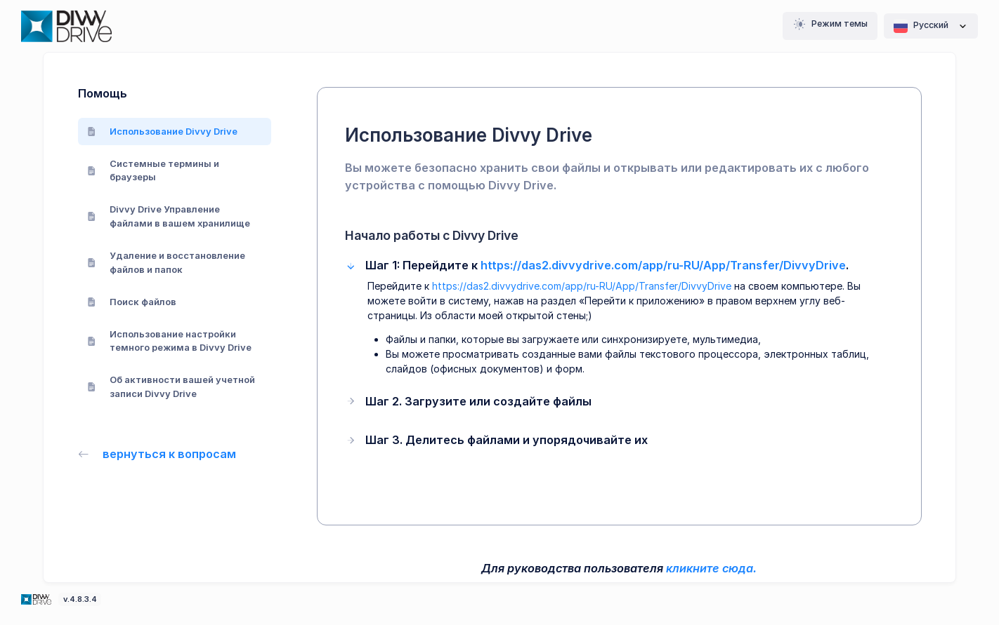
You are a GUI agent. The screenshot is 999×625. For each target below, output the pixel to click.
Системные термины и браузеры (153, 170)
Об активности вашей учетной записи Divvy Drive (171, 386)
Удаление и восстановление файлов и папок (166, 262)
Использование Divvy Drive (162, 131)
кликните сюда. (711, 568)
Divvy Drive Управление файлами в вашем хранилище (169, 216)
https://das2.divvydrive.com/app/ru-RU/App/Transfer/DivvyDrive (663, 265)
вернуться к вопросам (157, 454)
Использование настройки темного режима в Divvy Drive (169, 341)
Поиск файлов (132, 301)
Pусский (931, 26)
